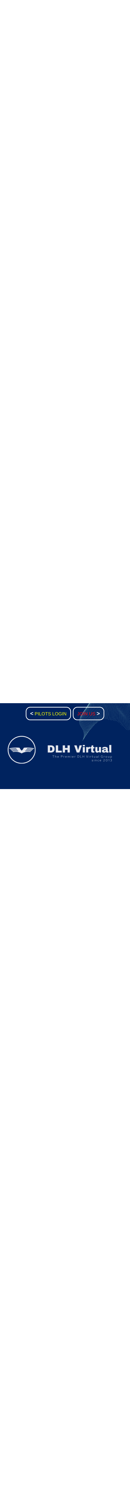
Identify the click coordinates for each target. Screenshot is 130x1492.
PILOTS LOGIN (48, 713)
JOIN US (88, 713)
